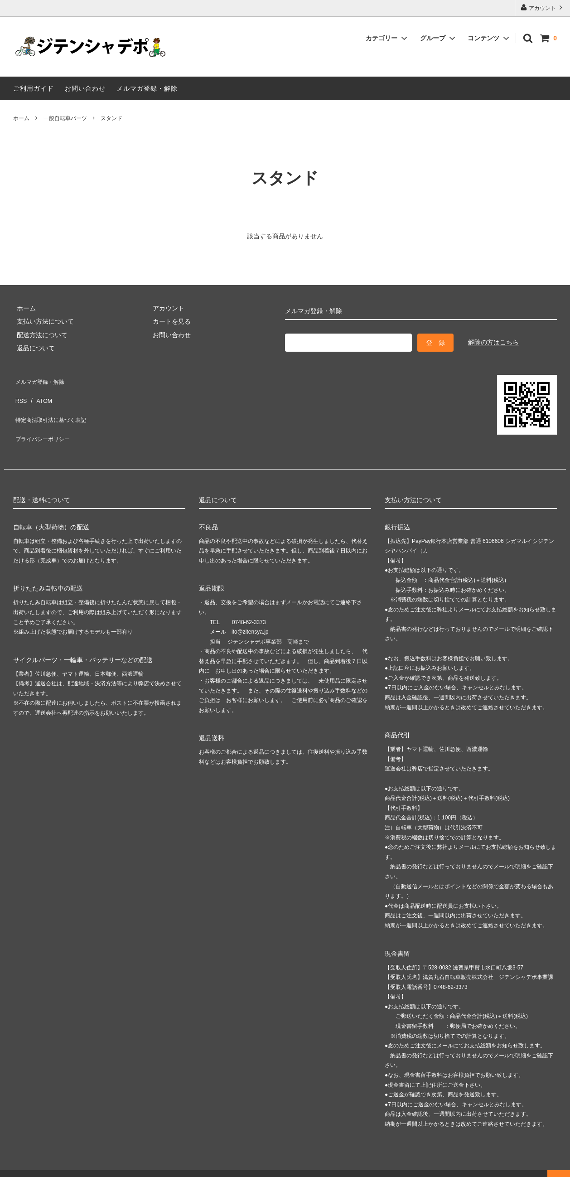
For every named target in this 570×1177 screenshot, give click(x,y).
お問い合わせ (85, 88)
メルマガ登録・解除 (147, 88)
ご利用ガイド (33, 88)
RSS (19, 392)
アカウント (542, 7)
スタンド (111, 118)
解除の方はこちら (493, 342)
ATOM (40, 392)
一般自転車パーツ (65, 118)
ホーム (21, 118)
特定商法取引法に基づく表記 (54, 406)
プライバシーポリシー (45, 419)
